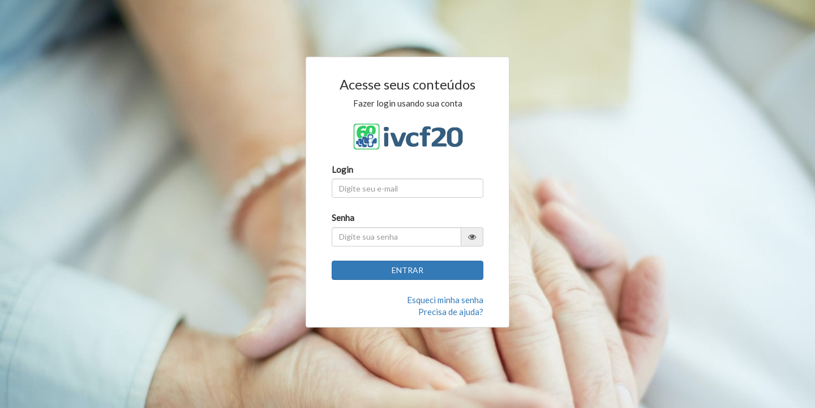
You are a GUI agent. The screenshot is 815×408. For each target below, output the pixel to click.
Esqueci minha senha (445, 300)
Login (342, 169)
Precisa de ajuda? (450, 312)
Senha (343, 217)
